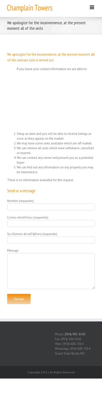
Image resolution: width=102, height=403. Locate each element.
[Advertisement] (51, 100)
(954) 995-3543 (75, 334)
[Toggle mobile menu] (92, 7)
